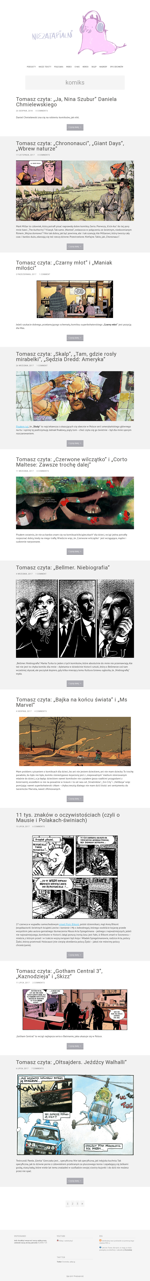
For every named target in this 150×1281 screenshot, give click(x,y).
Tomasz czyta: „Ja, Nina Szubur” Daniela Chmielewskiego (66, 102)
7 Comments (37, 1068)
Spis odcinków (116, 67)
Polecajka (58, 67)
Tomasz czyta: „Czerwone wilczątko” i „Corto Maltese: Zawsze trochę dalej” (71, 462)
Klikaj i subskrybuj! (66, 1241)
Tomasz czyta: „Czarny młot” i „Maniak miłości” (64, 265)
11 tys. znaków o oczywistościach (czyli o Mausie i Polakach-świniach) (68, 817)
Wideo (69, 67)
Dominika (65, 1262)
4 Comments (41, 711)
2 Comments (39, 983)
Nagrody (103, 67)
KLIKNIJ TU (42, 1243)
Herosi (86, 67)
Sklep (94, 67)
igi (74, 1262)
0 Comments (42, 111)
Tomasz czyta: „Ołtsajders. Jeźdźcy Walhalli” (71, 1062)
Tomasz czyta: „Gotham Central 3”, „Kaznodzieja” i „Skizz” (59, 973)
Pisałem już (22, 426)
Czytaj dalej (75, 127)
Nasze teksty (45, 67)
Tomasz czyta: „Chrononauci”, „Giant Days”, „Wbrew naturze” (70, 146)
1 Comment (44, 274)
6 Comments (39, 827)
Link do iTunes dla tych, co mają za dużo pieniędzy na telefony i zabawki (115, 1249)
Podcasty (31, 67)
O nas (77, 67)
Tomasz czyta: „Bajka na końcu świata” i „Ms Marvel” (71, 702)
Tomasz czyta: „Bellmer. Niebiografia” (63, 567)
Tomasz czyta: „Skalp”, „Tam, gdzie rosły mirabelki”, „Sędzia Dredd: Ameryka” (66, 356)
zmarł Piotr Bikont (69, 924)
